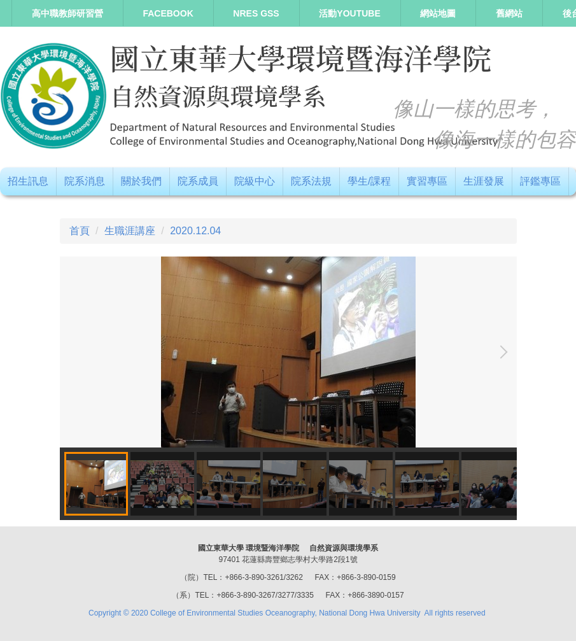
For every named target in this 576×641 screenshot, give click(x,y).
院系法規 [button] (311, 181)
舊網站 (509, 13)
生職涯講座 (129, 230)
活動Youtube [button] (349, 13)
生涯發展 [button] (483, 181)
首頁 (79, 230)
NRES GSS (256, 13)
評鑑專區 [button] (540, 181)
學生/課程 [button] (369, 181)
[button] (501, 352)
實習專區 (427, 181)
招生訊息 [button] (28, 181)
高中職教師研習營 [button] (67, 13)
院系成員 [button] (198, 181)
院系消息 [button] (84, 181)
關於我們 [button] (141, 181)
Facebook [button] (168, 13)
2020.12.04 (195, 230)
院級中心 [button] (254, 181)
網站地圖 (438, 13)
